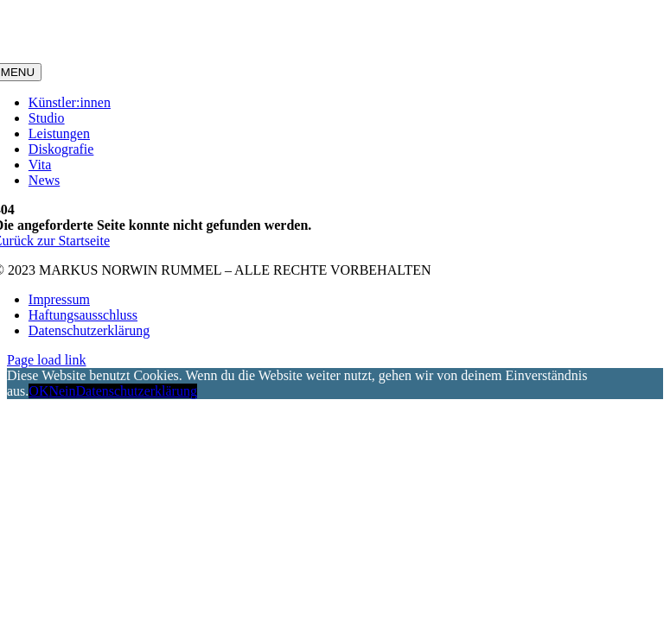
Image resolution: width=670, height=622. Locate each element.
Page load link (46, 359)
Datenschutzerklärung (136, 391)
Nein (61, 391)
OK (38, 391)
